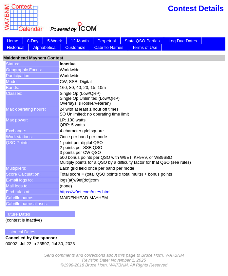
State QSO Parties (142, 40)
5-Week (54, 40)
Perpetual (107, 40)
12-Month (80, 40)
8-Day (33, 40)
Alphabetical (44, 47)
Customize (75, 47)
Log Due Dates (182, 40)
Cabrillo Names (109, 47)
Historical (15, 47)
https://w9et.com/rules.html (85, 191)
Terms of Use (145, 47)
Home (12, 40)
